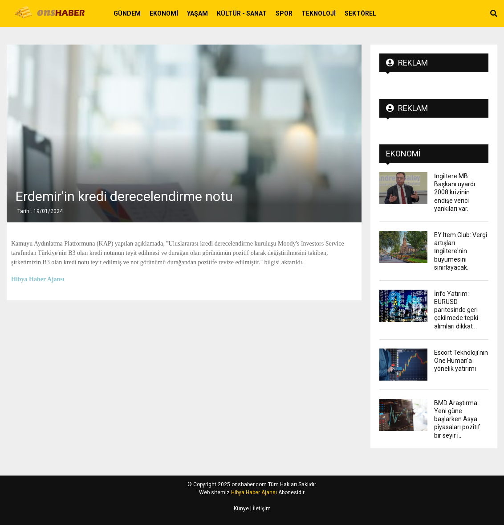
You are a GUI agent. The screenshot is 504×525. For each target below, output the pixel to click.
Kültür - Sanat (242, 13)
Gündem (127, 13)
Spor (284, 13)
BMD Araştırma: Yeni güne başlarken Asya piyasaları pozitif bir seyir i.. (457, 419)
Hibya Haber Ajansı (254, 492)
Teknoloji (318, 13)
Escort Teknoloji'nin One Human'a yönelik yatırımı (461, 360)
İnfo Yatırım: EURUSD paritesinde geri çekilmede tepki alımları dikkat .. (456, 310)
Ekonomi (164, 13)
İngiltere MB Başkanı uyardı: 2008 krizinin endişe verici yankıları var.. (455, 192)
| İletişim (260, 508)
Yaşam (197, 13)
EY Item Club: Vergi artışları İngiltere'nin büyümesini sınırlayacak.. (460, 251)
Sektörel (360, 13)
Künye (241, 508)
